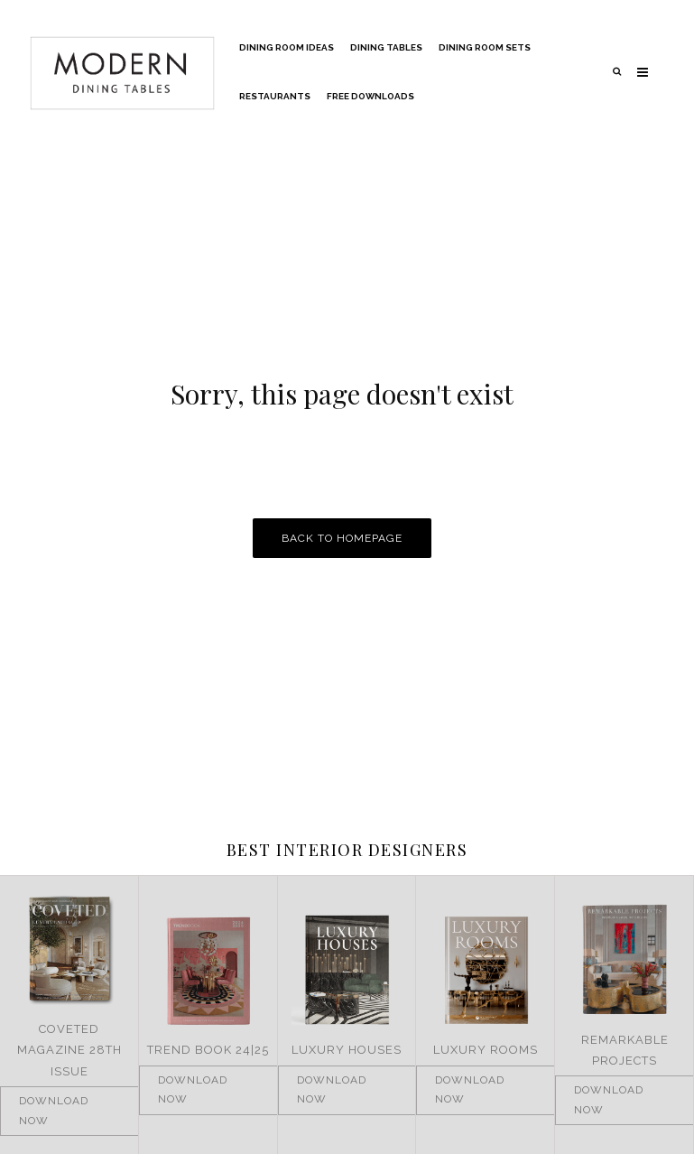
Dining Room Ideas (286, 47)
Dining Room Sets (485, 47)
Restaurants (274, 96)
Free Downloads (370, 96)
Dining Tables (386, 47)
